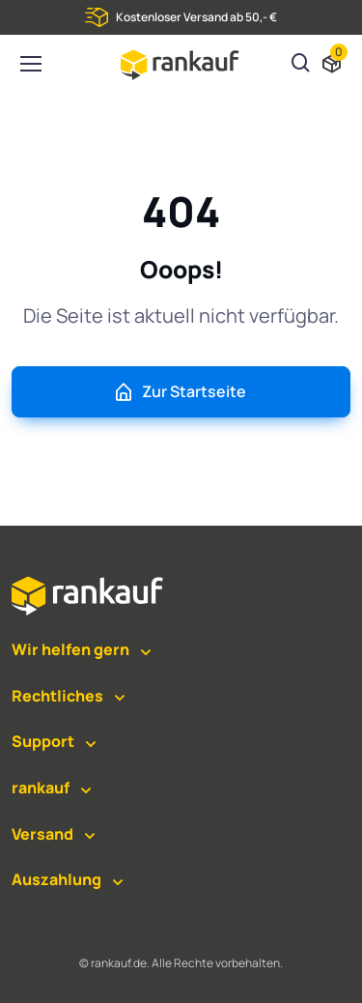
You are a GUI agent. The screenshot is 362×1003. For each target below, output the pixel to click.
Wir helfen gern (70, 649)
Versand (42, 834)
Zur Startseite (179, 392)
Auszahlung (56, 879)
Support (43, 741)
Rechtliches (57, 695)
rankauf (41, 787)
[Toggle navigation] (29, 63)
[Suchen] (301, 64)
